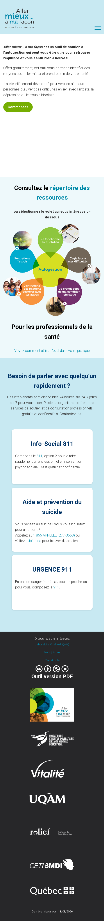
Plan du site (52, 660)
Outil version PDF (52, 676)
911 (56, 587)
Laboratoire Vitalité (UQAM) (52, 644)
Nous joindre (52, 652)
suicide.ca (33, 541)
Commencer (18, 107)
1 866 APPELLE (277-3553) (54, 535)
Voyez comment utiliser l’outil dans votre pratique (52, 351)
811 (40, 456)
